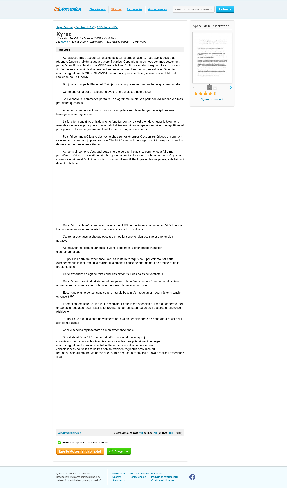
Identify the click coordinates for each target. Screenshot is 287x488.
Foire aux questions (140, 473)
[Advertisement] (120, 194)
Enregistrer (118, 451)
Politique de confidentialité (164, 476)
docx (171, 433)
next (231, 87)
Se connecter (134, 9)
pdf (155, 433)
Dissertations (97, 9)
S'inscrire (116, 9)
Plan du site (157, 473)
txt (141, 433)
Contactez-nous (157, 9)
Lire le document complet (80, 451)
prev (193, 87)
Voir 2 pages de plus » (69, 432)
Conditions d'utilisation (162, 480)
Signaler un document (212, 99)
